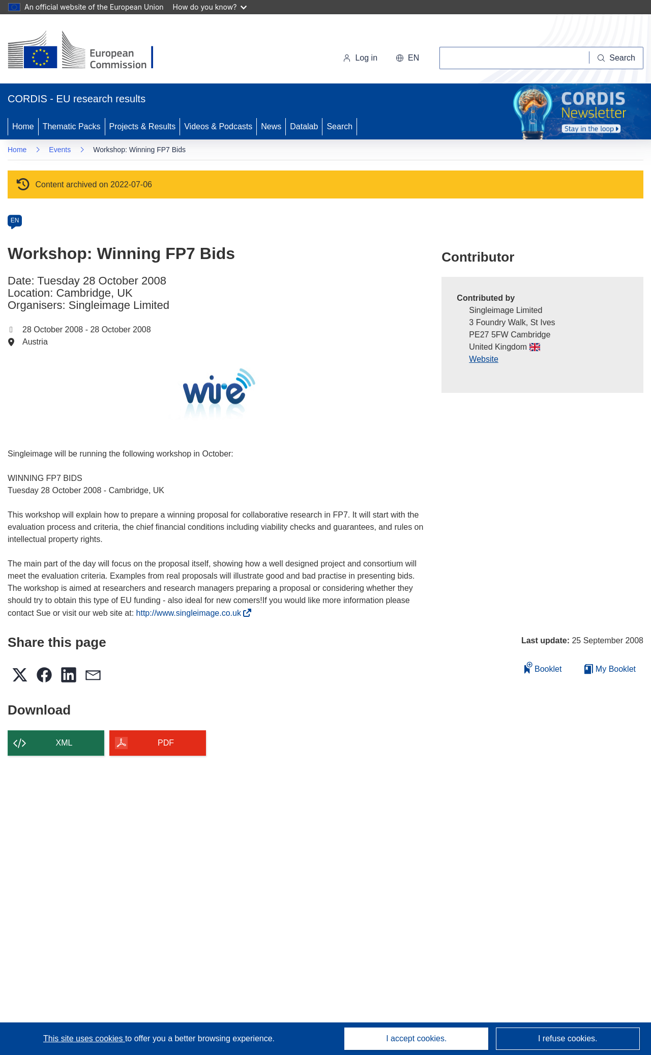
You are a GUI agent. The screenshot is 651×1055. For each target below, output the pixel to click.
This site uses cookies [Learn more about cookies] (84, 1038)
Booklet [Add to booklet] (543, 667)
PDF (166, 742)
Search (339, 126)
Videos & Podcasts (218, 126)
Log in (360, 57)
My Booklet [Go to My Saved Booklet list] (610, 669)
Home (23, 126)
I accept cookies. (416, 1038)
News (271, 126)
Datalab (304, 126)
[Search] (616, 58)
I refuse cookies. (568, 1038)
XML (64, 742)
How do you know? (210, 7)
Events (60, 150)
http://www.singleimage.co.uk (191, 613)
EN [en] (15, 220)
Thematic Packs (72, 126)
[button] (407, 58)
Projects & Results (142, 126)
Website (483, 359)
